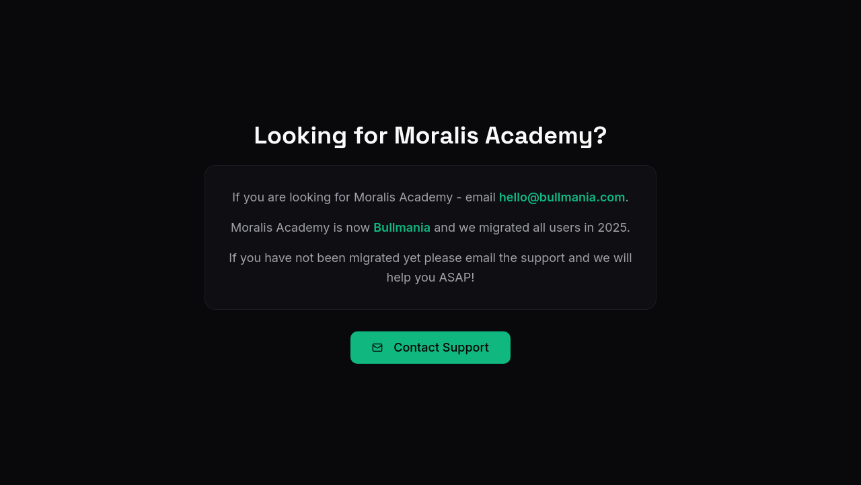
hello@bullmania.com (562, 197)
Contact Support (430, 347)
